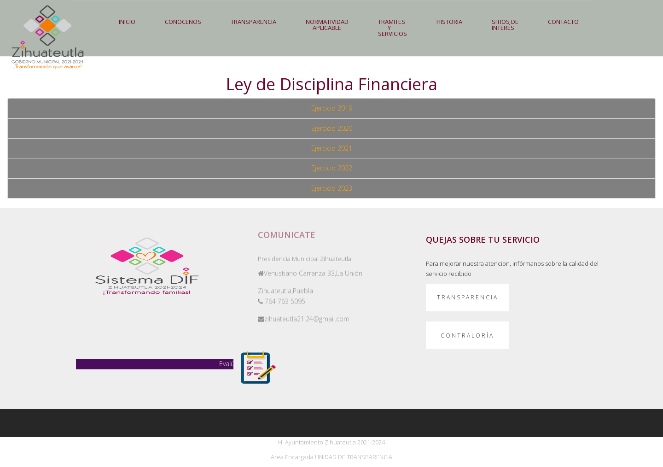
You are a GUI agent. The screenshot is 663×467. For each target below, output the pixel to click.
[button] (253, 22)
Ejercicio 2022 (331, 167)
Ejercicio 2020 (331, 128)
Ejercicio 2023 (331, 188)
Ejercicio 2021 (331, 148)
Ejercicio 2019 (331, 108)
